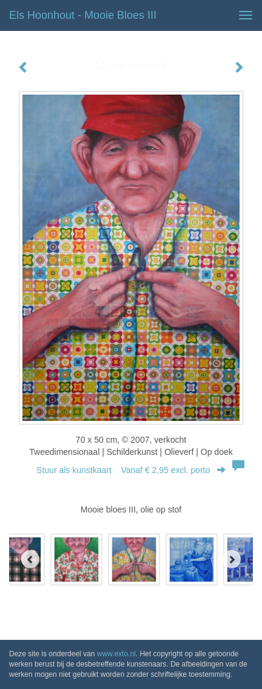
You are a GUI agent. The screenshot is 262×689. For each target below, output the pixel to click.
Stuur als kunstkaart (131, 470)
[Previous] (30, 559)
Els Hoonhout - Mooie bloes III (82, 15)
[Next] (232, 559)
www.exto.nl (116, 654)
